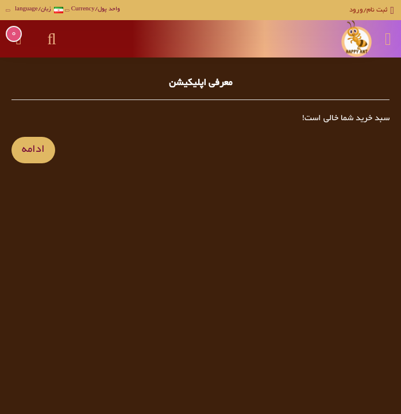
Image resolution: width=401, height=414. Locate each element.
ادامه (33, 150)
